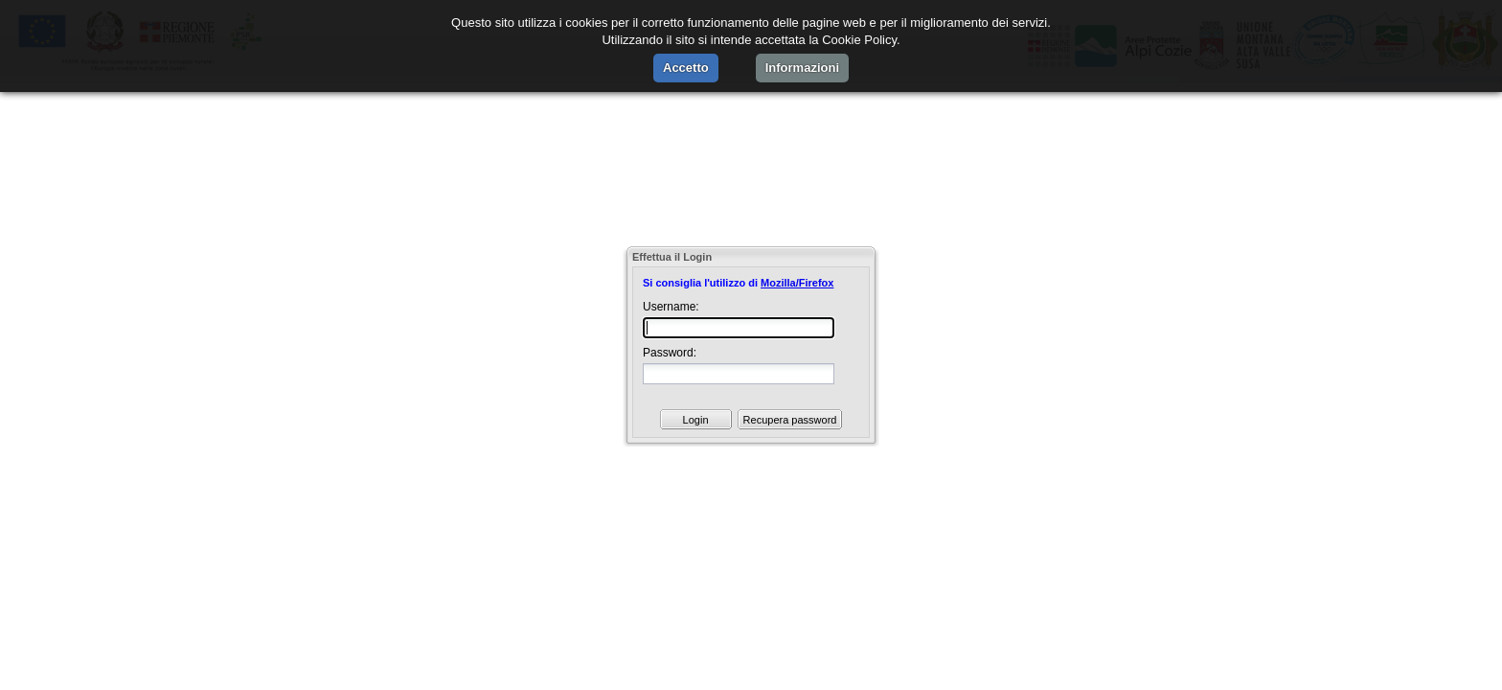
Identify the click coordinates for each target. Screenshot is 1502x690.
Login (696, 420)
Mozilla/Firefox (797, 282)
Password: (669, 352)
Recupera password (790, 420)
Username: (671, 306)
